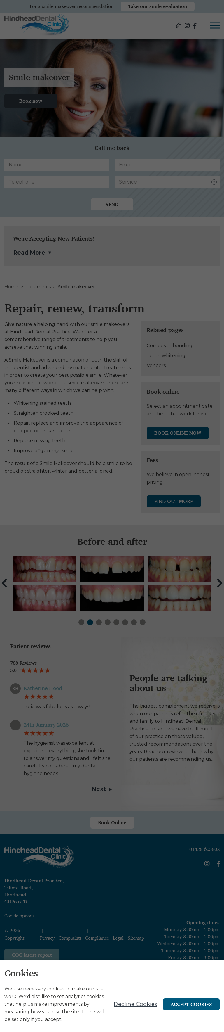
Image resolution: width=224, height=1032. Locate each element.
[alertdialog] (112, 996)
